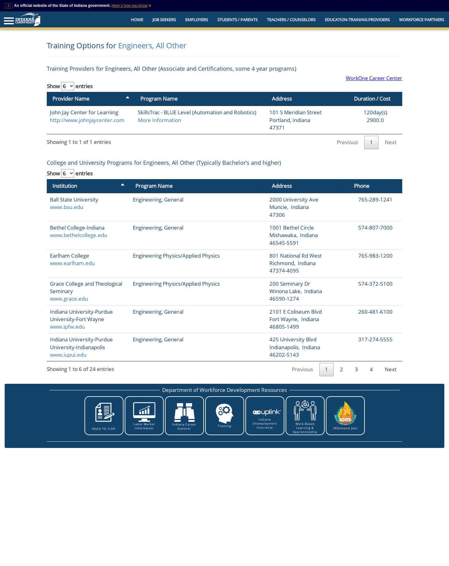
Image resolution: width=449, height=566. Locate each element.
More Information (159, 120)
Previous (347, 142)
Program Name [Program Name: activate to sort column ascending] (159, 98)
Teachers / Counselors (291, 19)
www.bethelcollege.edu (78, 235)
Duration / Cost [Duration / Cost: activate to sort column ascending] (372, 98)
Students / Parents (237, 19)
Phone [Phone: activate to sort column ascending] (361, 185)
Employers (196, 19)
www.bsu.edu (66, 207)
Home (137, 19)
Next (391, 142)
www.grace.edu (69, 298)
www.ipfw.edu (67, 326)
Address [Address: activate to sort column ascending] (282, 98)
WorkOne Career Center (374, 78)
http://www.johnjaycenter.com (87, 120)
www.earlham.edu (72, 263)
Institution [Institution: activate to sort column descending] (64, 185)
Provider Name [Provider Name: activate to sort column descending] (70, 98)
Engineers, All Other (152, 45)
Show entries (70, 86)
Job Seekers (164, 19)
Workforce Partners (421, 19)
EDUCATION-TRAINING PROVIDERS (357, 19)
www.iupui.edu (68, 354)
